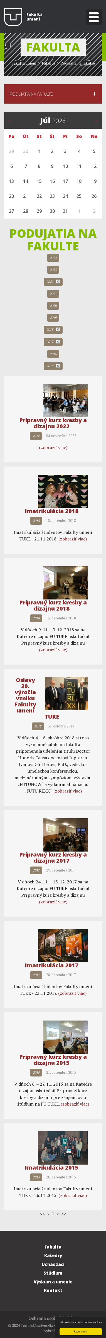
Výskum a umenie (53, 1282)
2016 (53, 354)
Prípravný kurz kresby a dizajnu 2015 (53, 1060)
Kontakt (53, 1290)
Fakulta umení (23, 63)
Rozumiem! (80, 1331)
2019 (53, 318)
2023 (53, 270)
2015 (53, 366)
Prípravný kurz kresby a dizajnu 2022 (53, 423)
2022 (53, 282)
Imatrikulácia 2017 (51, 965)
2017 (53, 342)
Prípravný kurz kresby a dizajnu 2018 (53, 605)
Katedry (53, 1255)
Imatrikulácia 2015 (51, 1167)
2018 (53, 329)
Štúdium (53, 1273)
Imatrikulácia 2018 (51, 511)
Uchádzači (53, 1264)
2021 (53, 294)
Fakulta (53, 1247)
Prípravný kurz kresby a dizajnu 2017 (53, 857)
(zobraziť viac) (53, 447)
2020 (53, 306)
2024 (53, 258)
